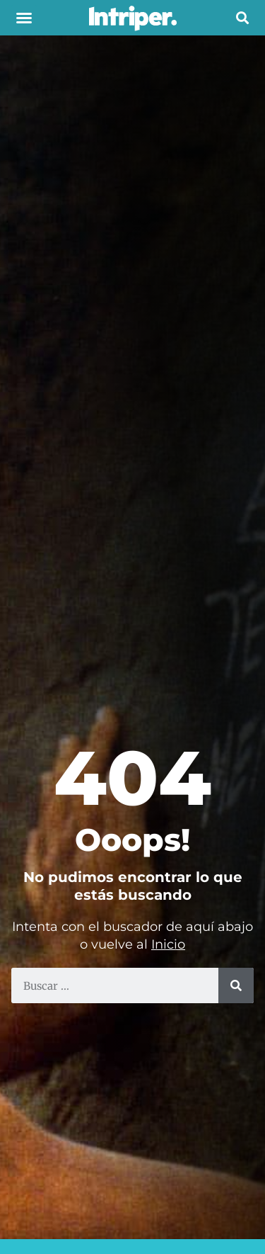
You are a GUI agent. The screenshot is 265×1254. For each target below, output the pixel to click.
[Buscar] (236, 985)
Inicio (168, 944)
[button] (24, 17)
